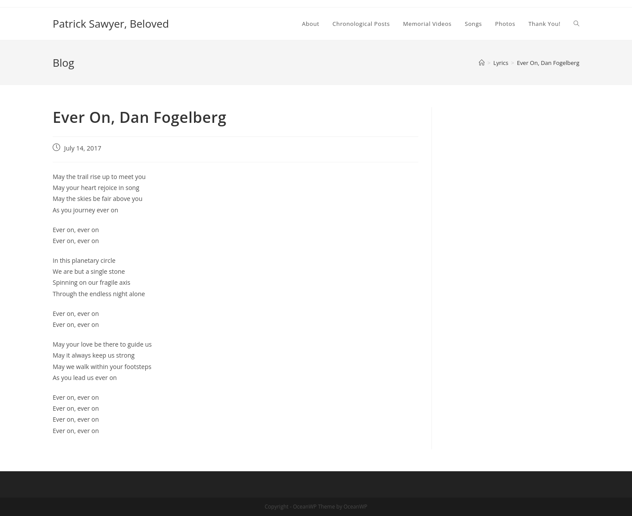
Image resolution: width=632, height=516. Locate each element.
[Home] (482, 63)
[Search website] (576, 23)
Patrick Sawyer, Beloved (111, 23)
